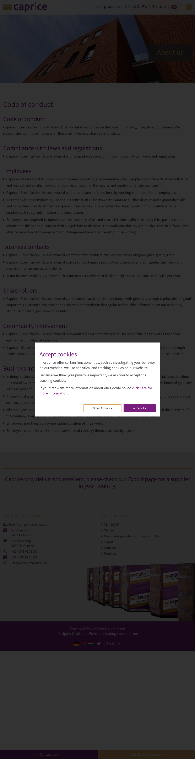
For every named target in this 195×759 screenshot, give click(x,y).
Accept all (138, 408)
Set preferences (101, 408)
